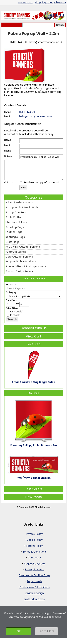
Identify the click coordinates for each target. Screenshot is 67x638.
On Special (15, 315)
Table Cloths (13, 221)
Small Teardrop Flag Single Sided (33, 386)
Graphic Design (34, 597)
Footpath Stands (16, 255)
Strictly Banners (43, 510)
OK (19, 631)
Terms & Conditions (34, 555)
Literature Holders (16, 226)
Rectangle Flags (15, 240)
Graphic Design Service (19, 275)
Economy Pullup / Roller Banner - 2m (33, 449)
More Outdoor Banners (19, 260)
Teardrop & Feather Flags (34, 579)
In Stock (13, 319)
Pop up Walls (34, 585)
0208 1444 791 (18, 42)
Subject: (8, 156)
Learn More (46, 631)
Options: (8, 186)
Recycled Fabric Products (21, 265)
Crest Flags (12, 245)
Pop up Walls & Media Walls (22, 211)
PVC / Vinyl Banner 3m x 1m (34, 481)
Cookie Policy (34, 543)
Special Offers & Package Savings (26, 270)
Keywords (11, 288)
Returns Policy (34, 549)
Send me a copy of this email (39, 186)
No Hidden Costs (34, 603)
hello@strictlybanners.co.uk (45, 42)
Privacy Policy (34, 537)
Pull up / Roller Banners (19, 206)
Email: (7, 116)
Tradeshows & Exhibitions (34, 591)
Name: (7, 139)
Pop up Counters (16, 216)
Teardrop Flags (15, 231)
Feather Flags (14, 235)
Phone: (7, 111)
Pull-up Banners (34, 573)
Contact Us (34, 561)
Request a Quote (34, 567)
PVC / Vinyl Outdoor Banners (23, 250)
